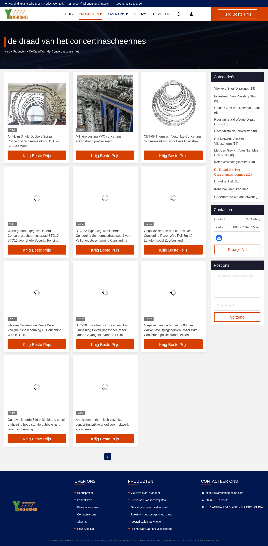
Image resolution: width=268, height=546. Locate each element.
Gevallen (161, 14)
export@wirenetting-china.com (89, 3)
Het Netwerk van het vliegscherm (151, 528)
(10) (234, 122)
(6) (237, 110)
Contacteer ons (86, 514)
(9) (235, 99)
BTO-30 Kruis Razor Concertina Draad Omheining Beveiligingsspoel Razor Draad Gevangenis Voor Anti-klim (103, 330)
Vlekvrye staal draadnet (145, 492)
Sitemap (82, 521)
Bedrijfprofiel (85, 492)
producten (19, 51)
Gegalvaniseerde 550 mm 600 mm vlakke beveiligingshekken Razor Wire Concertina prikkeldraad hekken (171, 330)
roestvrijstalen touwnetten (146, 521)
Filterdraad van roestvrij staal (149, 500)
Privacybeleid (85, 528)
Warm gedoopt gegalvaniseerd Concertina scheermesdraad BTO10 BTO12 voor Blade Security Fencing (33, 235)
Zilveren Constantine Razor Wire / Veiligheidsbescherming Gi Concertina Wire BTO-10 (34, 330)
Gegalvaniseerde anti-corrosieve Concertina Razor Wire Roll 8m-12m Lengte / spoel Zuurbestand (169, 235)
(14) (229, 141)
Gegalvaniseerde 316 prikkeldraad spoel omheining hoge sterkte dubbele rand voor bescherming (36, 424)
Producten (90, 14)
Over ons (118, 14)
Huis (69, 14)
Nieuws (140, 14)
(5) (237, 197)
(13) (234, 88)
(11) (233, 172)
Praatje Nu (237, 249)
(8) (235, 131)
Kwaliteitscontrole (88, 507)
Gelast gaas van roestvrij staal (149, 507)
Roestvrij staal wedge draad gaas (151, 514)
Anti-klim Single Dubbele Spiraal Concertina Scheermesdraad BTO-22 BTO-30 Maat (34, 141)
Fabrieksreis (84, 500)
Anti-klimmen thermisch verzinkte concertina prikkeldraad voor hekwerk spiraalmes (102, 424)
